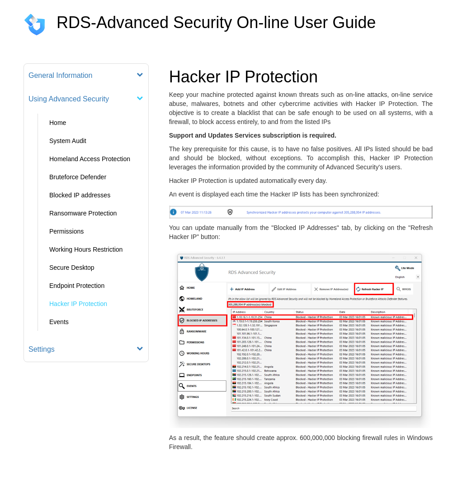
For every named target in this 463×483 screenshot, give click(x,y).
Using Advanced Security (68, 99)
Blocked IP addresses (79, 195)
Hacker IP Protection (78, 303)
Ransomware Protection (83, 213)
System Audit (67, 140)
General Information (60, 75)
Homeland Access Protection (89, 159)
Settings (41, 349)
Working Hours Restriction (86, 249)
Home (57, 122)
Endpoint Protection (76, 285)
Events (59, 321)
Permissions (66, 231)
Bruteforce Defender (77, 177)
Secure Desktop (71, 267)
